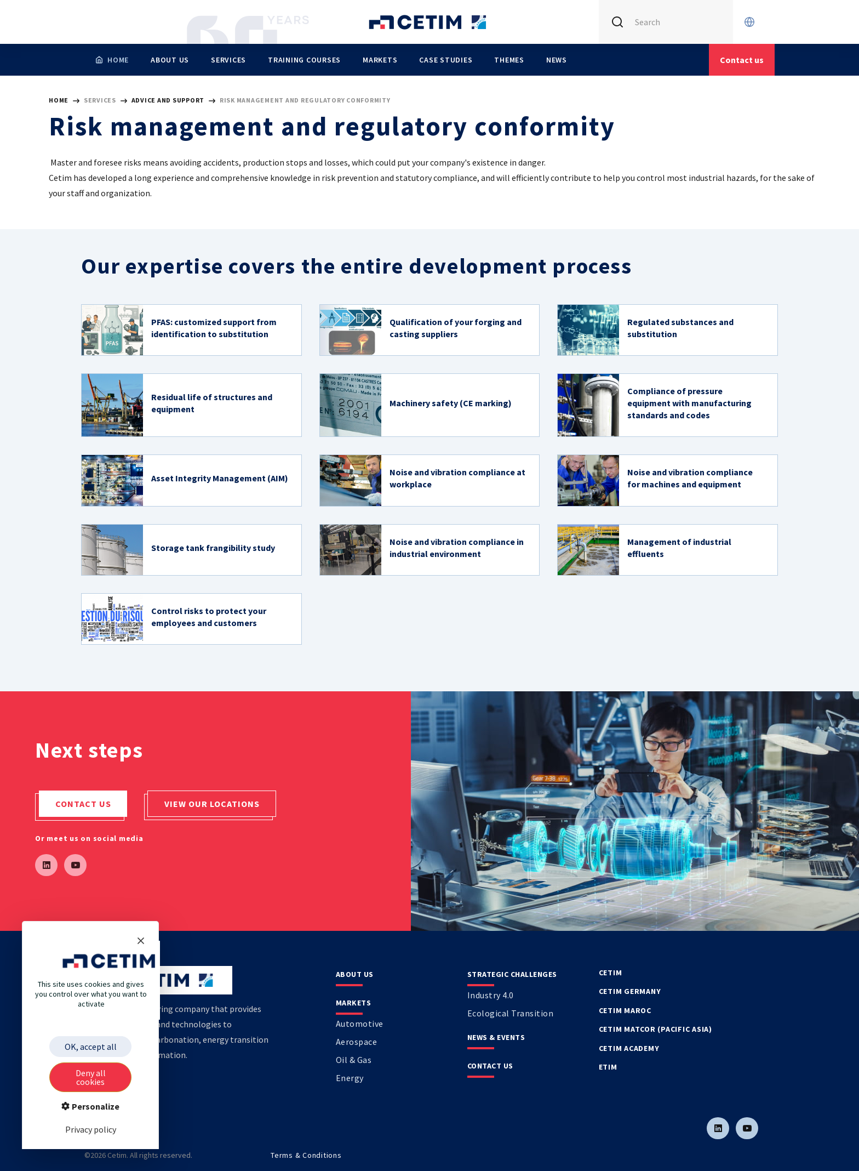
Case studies (445, 60)
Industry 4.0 (490, 995)
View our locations (212, 803)
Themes (509, 60)
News (556, 60)
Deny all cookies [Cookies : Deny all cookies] (91, 1077)
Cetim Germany (630, 991)
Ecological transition (510, 1013)
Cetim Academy (629, 1048)
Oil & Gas (354, 1059)
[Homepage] (112, 60)
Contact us (83, 803)
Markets (380, 60)
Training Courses (304, 60)
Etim (608, 1067)
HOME (58, 100)
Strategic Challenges (512, 974)
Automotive (359, 1023)
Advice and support (168, 100)
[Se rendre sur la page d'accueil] (429, 22)
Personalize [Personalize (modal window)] (94, 1106)
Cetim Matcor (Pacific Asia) (655, 1029)
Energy (350, 1077)
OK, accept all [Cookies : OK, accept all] (91, 1046)
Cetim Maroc (625, 1010)
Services (228, 60)
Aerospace (356, 1041)
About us (170, 60)
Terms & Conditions (306, 1155)
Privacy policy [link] (90, 1129)
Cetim (610, 972)
